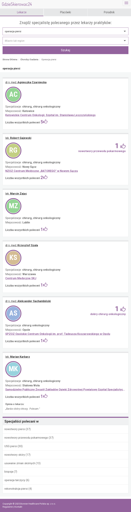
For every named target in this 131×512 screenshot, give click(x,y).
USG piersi (10, 446)
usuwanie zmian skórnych (19, 463)
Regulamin (8, 507)
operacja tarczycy (15, 480)
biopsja (9, 471)
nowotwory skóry (15, 454)
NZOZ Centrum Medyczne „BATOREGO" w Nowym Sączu (41, 171)
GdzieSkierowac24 (17, 4)
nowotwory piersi (14, 429)
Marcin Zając (16, 193)
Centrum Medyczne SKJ (20, 278)
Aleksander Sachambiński (28, 301)
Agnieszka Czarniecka (26, 82)
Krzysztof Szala (21, 245)
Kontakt (18, 507)
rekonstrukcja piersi (16, 488)
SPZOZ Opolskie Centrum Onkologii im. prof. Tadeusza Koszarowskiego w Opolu (57, 334)
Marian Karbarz (17, 356)
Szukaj (65, 50)
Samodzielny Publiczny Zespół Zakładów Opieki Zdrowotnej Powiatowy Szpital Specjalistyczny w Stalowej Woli (65, 389)
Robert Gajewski (18, 138)
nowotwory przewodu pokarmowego (26, 437)
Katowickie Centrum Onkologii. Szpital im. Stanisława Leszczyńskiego (50, 115)
